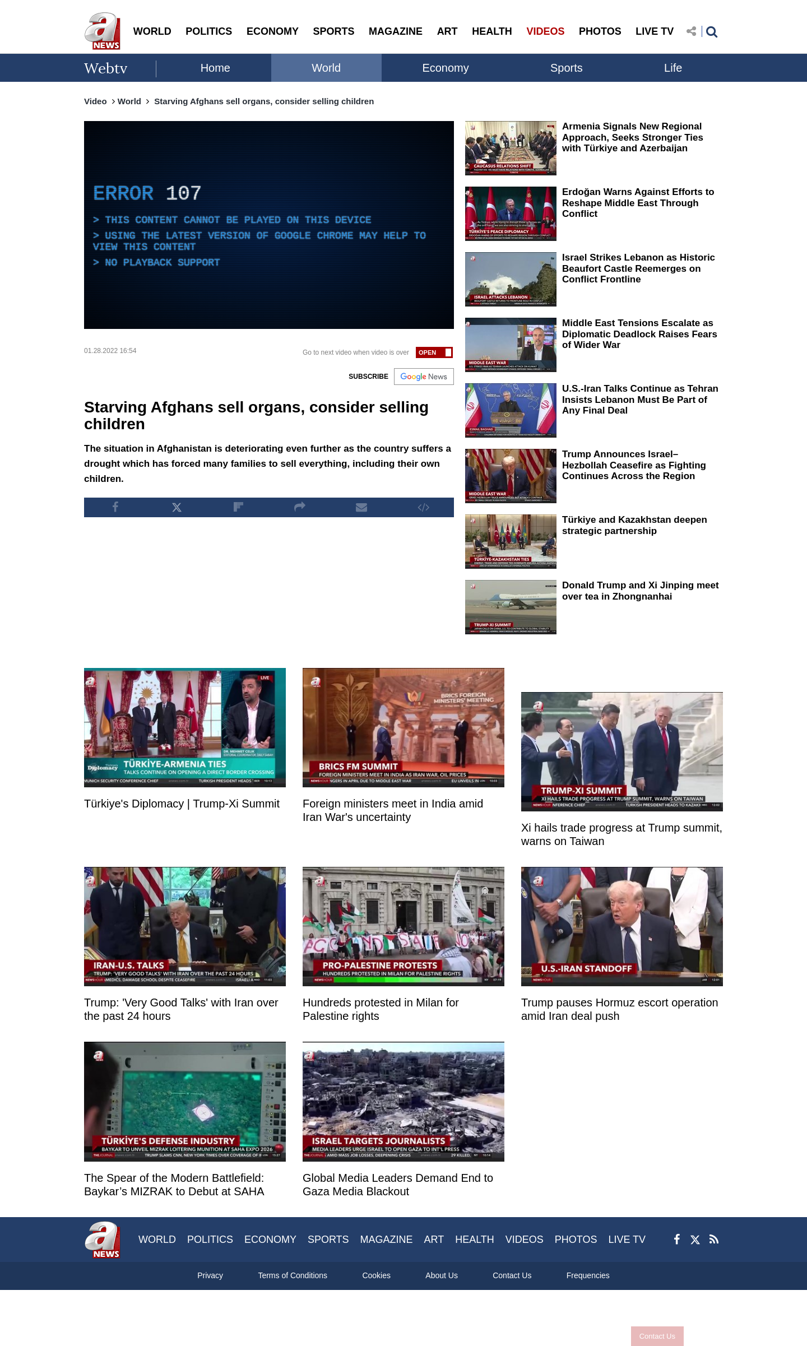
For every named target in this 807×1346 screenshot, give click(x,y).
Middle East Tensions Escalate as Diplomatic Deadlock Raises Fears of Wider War (639, 334)
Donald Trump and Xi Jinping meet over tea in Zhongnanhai (640, 591)
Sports (566, 68)
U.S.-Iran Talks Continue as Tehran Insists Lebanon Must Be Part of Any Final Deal (640, 399)
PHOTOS (600, 31)
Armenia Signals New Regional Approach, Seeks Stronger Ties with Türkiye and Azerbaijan (632, 137)
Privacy (210, 1275)
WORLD (152, 31)
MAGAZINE (396, 31)
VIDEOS (545, 31)
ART (447, 31)
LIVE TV (655, 31)
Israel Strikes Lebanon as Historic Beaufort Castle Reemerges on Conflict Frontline (638, 268)
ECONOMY (273, 31)
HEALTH (492, 31)
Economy (445, 68)
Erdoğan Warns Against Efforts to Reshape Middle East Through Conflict (638, 203)
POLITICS (208, 31)
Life (673, 68)
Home (215, 68)
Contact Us (657, 1336)
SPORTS (333, 31)
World (326, 68)
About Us (441, 1275)
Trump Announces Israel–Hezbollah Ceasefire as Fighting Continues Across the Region (634, 465)
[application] (269, 225)
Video (95, 101)
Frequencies (588, 1275)
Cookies (376, 1275)
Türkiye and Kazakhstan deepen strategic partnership (634, 525)
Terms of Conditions (292, 1275)
